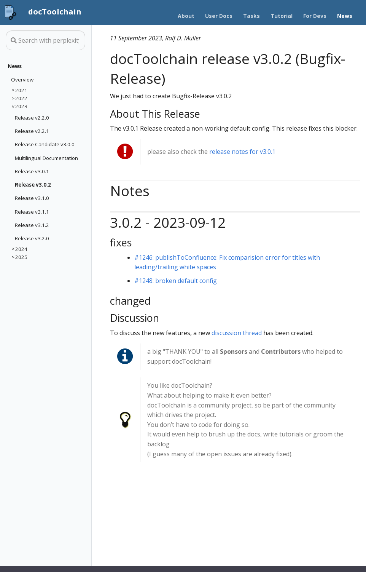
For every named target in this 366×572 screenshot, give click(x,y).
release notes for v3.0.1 (242, 151)
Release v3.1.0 (32, 198)
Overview (22, 79)
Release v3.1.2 (32, 225)
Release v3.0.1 (32, 171)
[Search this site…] (45, 40)
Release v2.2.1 (32, 131)
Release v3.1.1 (32, 211)
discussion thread (237, 333)
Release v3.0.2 (33, 184)
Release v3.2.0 (32, 238)
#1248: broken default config (175, 280)
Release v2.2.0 (32, 117)
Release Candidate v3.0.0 (45, 144)
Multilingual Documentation (46, 158)
